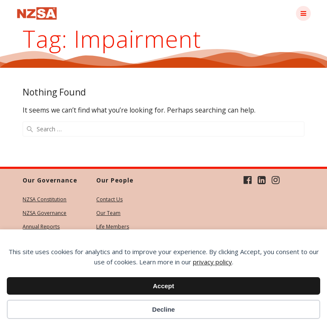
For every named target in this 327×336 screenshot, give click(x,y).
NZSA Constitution (44, 199)
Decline (163, 309)
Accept (163, 286)
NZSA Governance (44, 213)
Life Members (112, 226)
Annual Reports (41, 226)
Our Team (108, 213)
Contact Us (109, 199)
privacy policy (212, 262)
